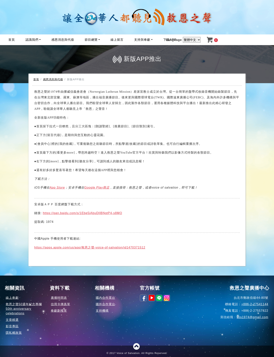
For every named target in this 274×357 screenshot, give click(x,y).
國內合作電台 (105, 297)
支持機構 (102, 310)
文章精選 (12, 319)
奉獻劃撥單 (59, 310)
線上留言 (117, 39)
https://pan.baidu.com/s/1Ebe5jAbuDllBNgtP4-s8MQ (82, 213)
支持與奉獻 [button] (142, 39)
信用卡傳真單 (60, 304)
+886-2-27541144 (254, 304)
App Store (57, 187)
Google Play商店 (96, 187)
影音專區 (12, 326)
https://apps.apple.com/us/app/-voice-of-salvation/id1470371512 (89, 247)
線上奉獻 (12, 297)
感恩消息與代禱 (62, 39)
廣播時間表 (59, 297)
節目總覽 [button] (91, 39)
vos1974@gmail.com (252, 317)
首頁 (11, 39)
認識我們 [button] (31, 39)
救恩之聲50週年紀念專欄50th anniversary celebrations (24, 309)
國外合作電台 (105, 304)
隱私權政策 (14, 332)
